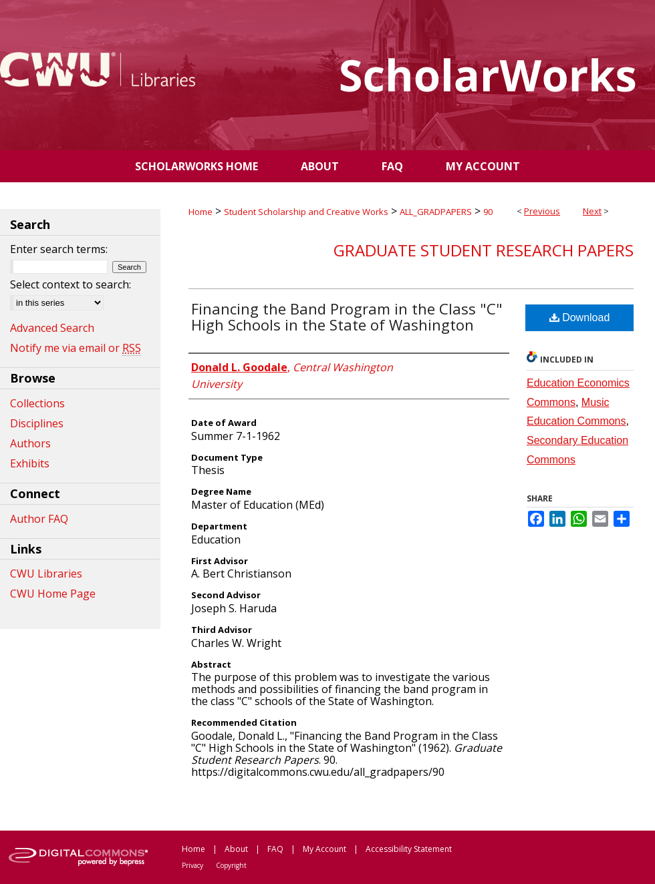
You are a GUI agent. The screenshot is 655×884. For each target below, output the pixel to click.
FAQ (275, 849)
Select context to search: (70, 284)
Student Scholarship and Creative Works (306, 212)
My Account (324, 849)
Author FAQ (39, 518)
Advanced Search (52, 327)
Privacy (192, 865)
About (236, 849)
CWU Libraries (46, 573)
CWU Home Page (53, 593)
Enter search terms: (59, 249)
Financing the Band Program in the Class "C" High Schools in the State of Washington (347, 316)
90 (488, 212)
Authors (30, 443)
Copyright (231, 865)
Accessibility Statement (409, 849)
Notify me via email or (75, 348)
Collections (37, 403)
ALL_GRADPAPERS (436, 212)
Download (579, 317)
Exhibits (29, 463)
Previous (542, 211)
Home (200, 212)
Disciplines (36, 423)
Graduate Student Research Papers (484, 250)
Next (592, 211)
